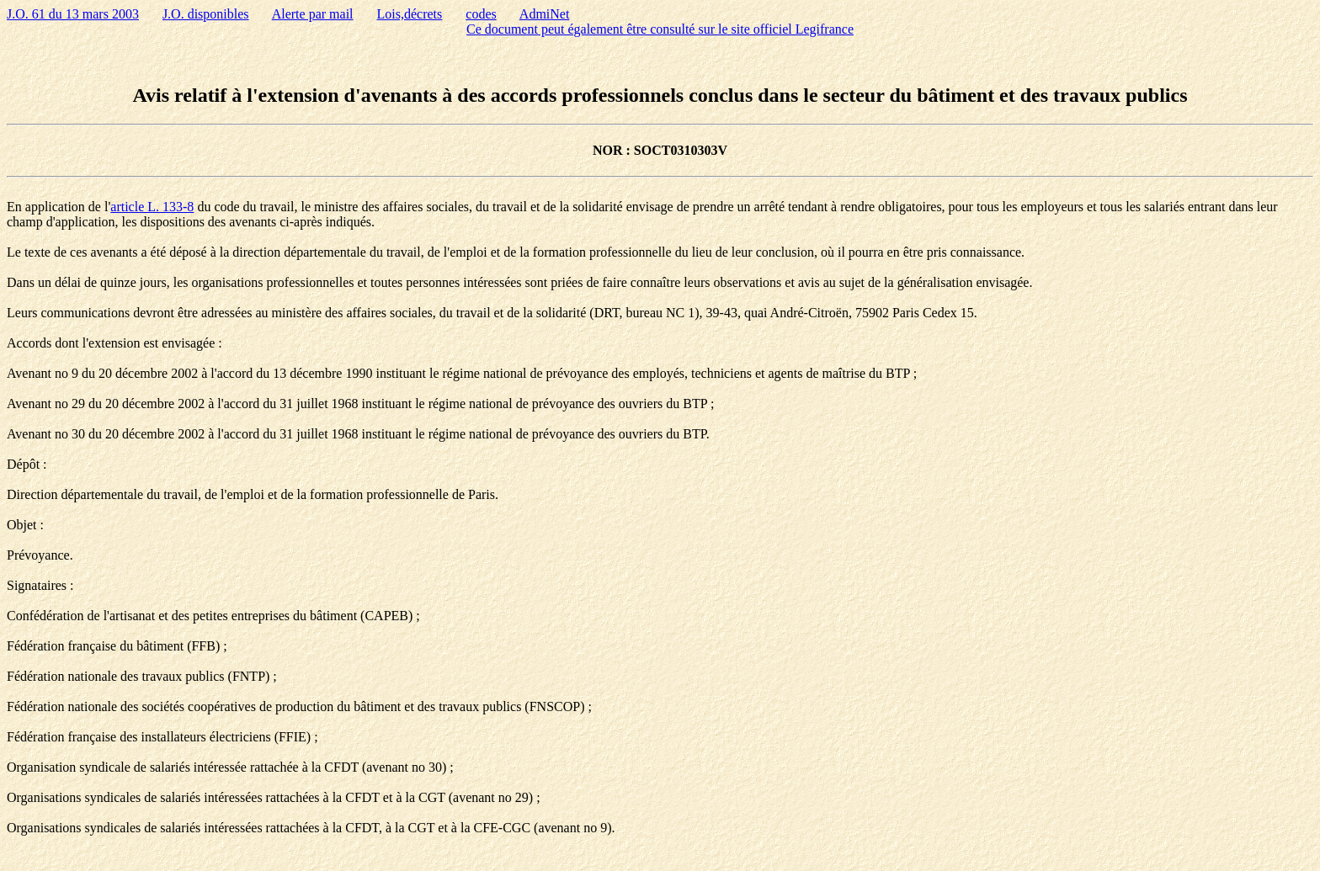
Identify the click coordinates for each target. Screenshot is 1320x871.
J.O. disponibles (205, 14)
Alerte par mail (313, 14)
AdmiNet (544, 14)
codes (481, 14)
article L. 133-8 (152, 206)
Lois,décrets (410, 14)
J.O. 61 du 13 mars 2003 (73, 14)
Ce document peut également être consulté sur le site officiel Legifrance (660, 29)
